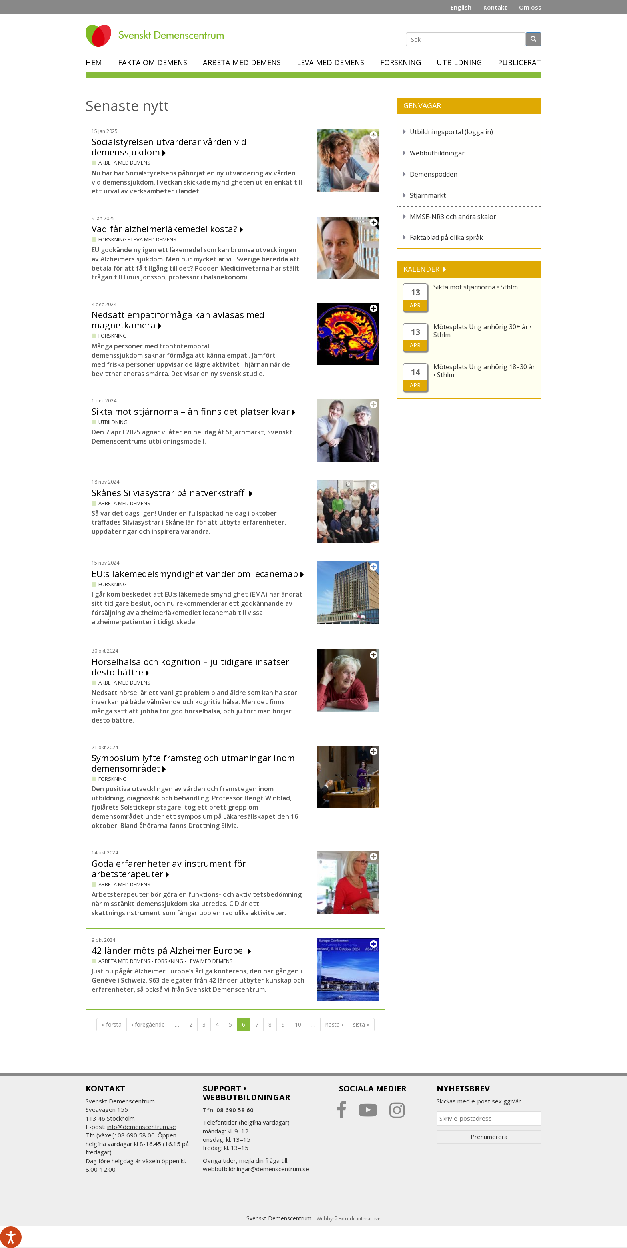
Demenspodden (433, 174)
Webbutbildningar (437, 153)
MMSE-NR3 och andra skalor (453, 216)
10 (298, 1024)
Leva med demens (330, 62)
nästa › (334, 1024)
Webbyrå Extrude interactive (349, 1218)
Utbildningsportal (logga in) (451, 131)
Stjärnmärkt (428, 195)
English (461, 7)
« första (112, 1024)
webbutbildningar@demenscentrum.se (256, 1169)
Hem (94, 62)
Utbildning (459, 62)
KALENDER (422, 269)
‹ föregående (148, 1024)
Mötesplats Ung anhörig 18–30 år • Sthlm (484, 370)
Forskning (400, 62)
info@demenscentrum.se (141, 1127)
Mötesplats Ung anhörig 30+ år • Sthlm (482, 330)
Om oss (530, 7)
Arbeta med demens (242, 62)
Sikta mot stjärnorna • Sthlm (475, 287)
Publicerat (519, 62)
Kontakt (495, 7)
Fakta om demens (152, 62)
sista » (361, 1024)
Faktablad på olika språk (446, 237)
